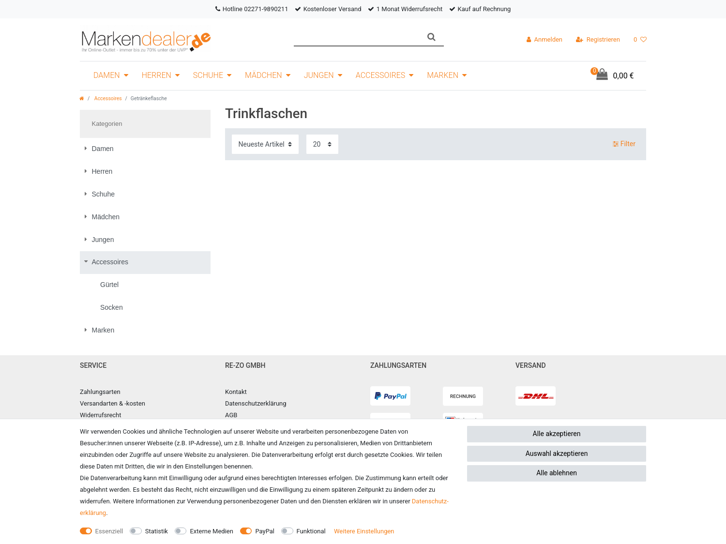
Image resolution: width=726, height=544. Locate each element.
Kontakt (236, 391)
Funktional (311, 531)
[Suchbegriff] (356, 37)
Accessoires (381, 75)
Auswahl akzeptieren (557, 453)
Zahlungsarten (100, 391)
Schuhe (208, 75)
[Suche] (431, 37)
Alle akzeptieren (557, 434)
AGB (231, 415)
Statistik (156, 531)
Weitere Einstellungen (364, 531)
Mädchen (263, 75)
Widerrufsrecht (100, 415)
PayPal (264, 531)
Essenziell (109, 531)
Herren (156, 75)
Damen (106, 75)
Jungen (319, 75)
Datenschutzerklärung (256, 403)
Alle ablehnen (556, 473)
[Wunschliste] (640, 39)
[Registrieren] (598, 39)
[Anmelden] (544, 39)
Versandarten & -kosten (112, 403)
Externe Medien (211, 531)
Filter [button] (624, 144)
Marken (442, 75)
